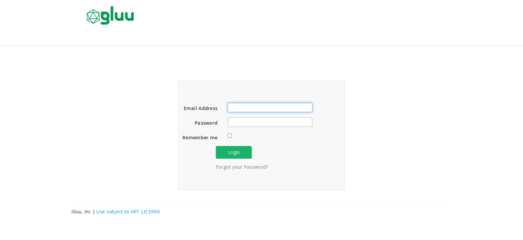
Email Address (201, 108)
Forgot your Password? (242, 167)
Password (206, 123)
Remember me (199, 137)
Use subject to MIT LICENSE (128, 211)
